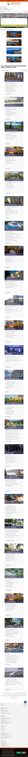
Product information (4, 723)
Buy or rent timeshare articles (6, 718)
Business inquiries (4, 742)
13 (2, 695)
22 (21, 695)
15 (6, 695)
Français (2, 705)
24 (25, 695)
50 (24, 70)
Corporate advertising (5, 744)
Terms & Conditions (4, 721)
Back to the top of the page (25, 703)
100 (26, 70)
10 (21, 693)
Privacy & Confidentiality (5, 713)
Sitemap (2, 709)
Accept (19, 752)
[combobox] (14, 20)
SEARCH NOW (14, 25)
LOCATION (3, 19)
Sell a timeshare (3, 717)
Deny (24, 752)
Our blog (2, 727)
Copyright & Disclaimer (5, 710)
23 (23, 695)
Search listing (3, 719)
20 (17, 695)
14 (4, 695)
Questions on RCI (4, 735)
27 (16, 697)
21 (19, 695)
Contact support (4, 738)
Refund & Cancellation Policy (6, 722)
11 (23, 693)
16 (8, 695)
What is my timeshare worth (5, 734)
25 (22, 70)
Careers (2, 730)
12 (25, 693)
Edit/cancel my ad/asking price (6, 736)
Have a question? (4, 743)
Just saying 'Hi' (3, 746)
